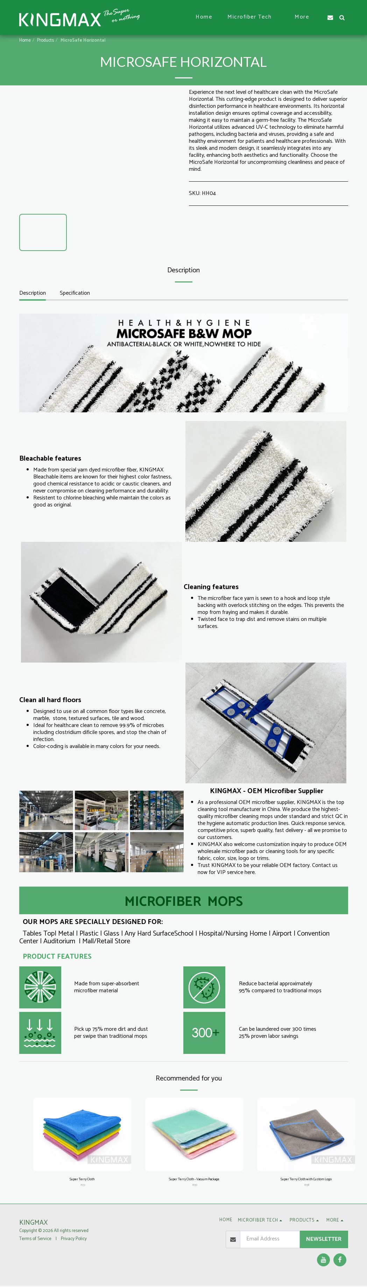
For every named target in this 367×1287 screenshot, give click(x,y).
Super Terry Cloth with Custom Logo (306, 1180)
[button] (253, 17)
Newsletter (323, 1240)
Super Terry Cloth (82, 1180)
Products (45, 40)
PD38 (307, 1186)
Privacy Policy (74, 1240)
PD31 (83, 1186)
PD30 (195, 1186)
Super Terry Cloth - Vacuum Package (194, 1180)
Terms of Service (35, 1240)
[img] (82, 1134)
